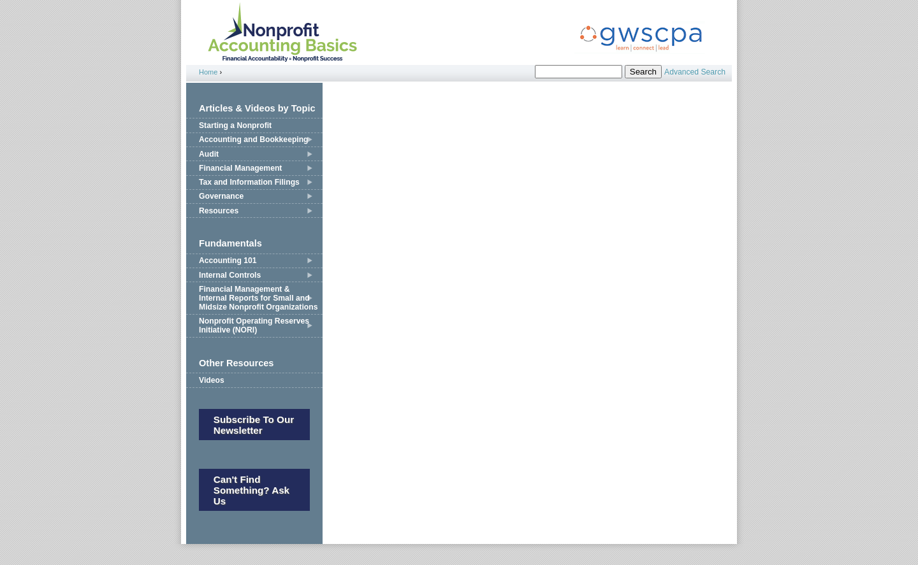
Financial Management (240, 168)
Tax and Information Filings (249, 182)
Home (208, 72)
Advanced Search (694, 72)
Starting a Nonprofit (235, 125)
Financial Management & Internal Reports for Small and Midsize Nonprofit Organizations (258, 298)
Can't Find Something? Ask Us (251, 490)
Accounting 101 (228, 260)
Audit (209, 154)
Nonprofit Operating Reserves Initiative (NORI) (254, 325)
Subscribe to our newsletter (254, 425)
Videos (211, 380)
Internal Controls (230, 275)
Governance (221, 196)
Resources (218, 210)
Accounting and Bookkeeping (254, 139)
